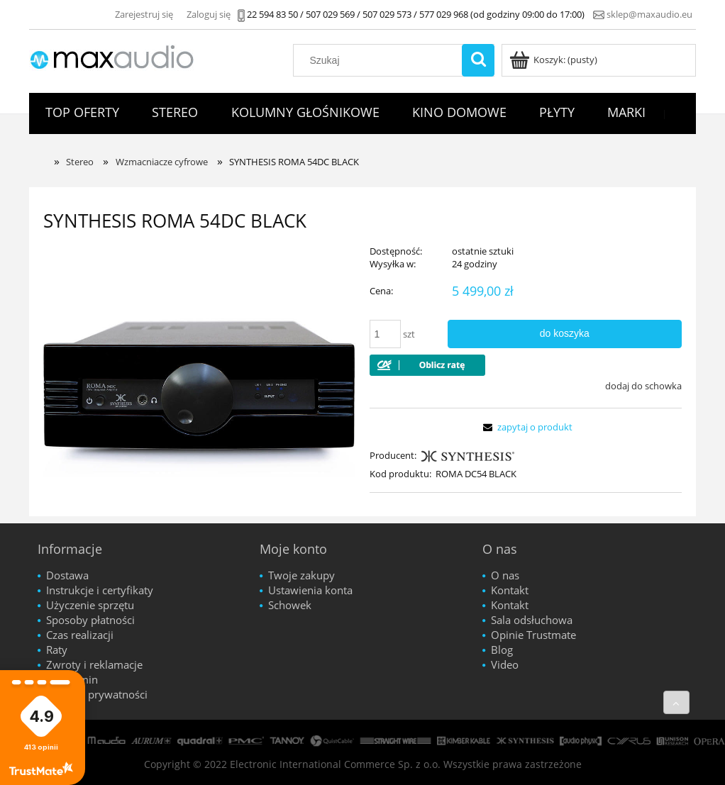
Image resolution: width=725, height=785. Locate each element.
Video (505, 664)
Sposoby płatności (90, 620)
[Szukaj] (478, 60)
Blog (502, 649)
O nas (505, 575)
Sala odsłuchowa (531, 620)
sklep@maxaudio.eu (649, 14)
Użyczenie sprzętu (90, 605)
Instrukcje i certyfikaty (99, 590)
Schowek (289, 605)
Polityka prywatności (97, 694)
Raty (56, 649)
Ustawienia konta (310, 590)
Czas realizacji (80, 635)
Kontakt (509, 590)
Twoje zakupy (301, 575)
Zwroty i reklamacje (94, 664)
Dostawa (67, 575)
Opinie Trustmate (533, 635)
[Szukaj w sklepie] (381, 60)
